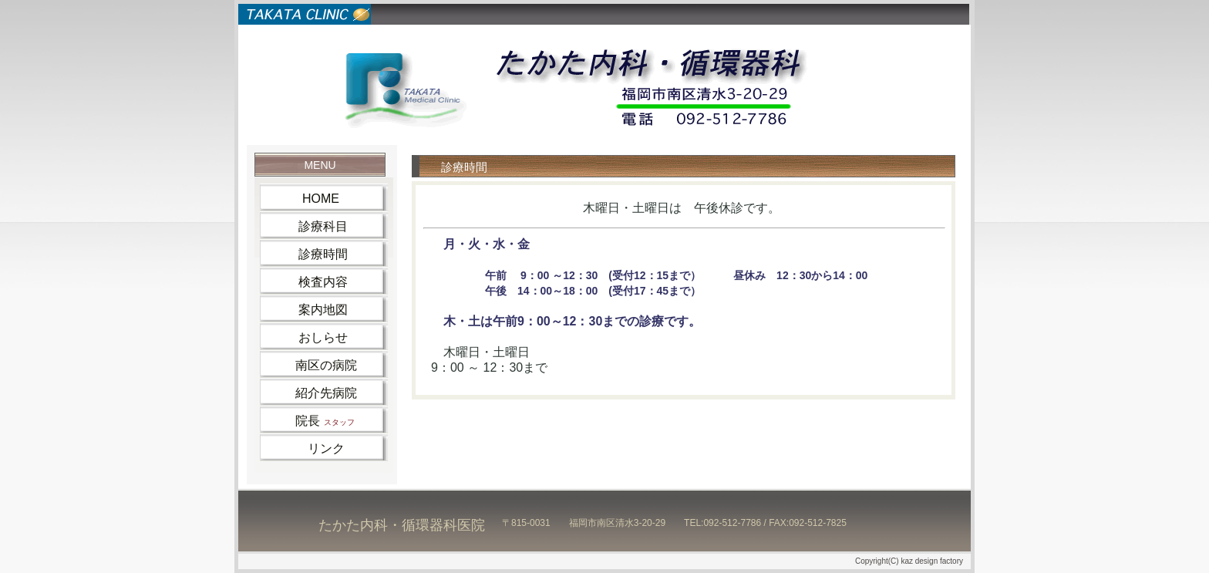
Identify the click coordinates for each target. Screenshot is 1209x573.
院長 (313, 420)
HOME (305, 198)
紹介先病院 (314, 392)
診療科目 (309, 226)
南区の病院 (314, 365)
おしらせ (309, 337)
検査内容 (309, 281)
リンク (308, 448)
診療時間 (309, 254)
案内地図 (309, 309)
